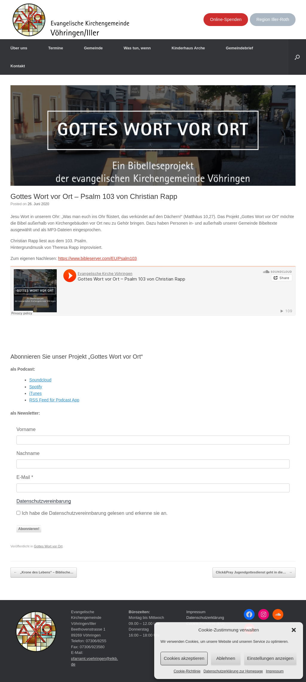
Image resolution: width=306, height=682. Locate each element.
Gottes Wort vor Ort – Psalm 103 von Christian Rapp (93, 196)
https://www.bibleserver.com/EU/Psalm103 (97, 258)
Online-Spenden (226, 19)
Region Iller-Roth (272, 19)
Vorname (26, 429)
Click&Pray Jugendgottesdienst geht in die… (254, 573)
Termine (55, 48)
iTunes (35, 393)
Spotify (35, 386)
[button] (294, 630)
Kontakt (17, 66)
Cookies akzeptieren (184, 658)
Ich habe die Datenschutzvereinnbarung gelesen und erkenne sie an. (92, 513)
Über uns (18, 48)
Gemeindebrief (239, 48)
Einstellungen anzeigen (270, 658)
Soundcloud (40, 379)
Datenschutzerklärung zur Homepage (233, 671)
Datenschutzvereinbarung (43, 501)
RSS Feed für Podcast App (54, 400)
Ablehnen (225, 658)
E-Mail (24, 477)
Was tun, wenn (137, 48)
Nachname (27, 453)
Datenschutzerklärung (205, 617)
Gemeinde (93, 48)
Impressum (275, 671)
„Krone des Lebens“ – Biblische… (44, 573)
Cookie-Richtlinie (187, 671)
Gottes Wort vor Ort (48, 546)
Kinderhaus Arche (188, 48)
